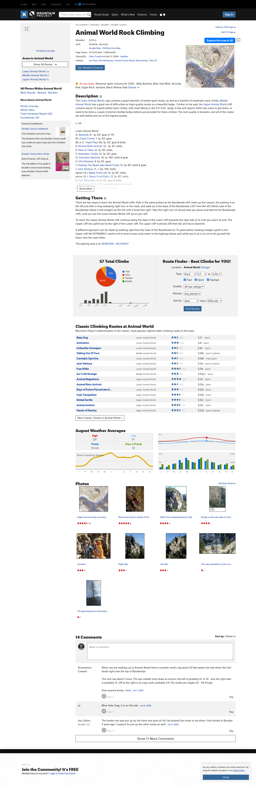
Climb (23, 4)
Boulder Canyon (119, 24)
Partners (142, 14)
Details (133, 87)
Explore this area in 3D (220, 40)
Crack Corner (86, 138)
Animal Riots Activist (90, 146)
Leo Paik (93, 60)
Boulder (105, 24)
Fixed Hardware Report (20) (36, 113)
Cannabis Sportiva (89, 157)
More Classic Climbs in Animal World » (100, 417)
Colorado (94, 24)
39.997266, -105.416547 (115, 243)
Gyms (115, 14)
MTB (34, 4)
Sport (199, 279)
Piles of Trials (85, 149)
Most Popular (28, 92)
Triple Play (91, 142)
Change (205, 267)
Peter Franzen (95, 56)
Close (226, 777)
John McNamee (105, 60)
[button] (188, 66)
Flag (231, 697)
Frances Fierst (121, 60)
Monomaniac (142, 60)
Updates (124, 56)
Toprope (213, 279)
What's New (128, 14)
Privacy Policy (238, 770)
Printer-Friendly (29, 106)
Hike (43, 4)
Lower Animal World (34, 71)
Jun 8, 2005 (145, 705)
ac (79, 705)
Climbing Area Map (45, 50)
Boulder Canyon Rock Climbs (35, 153)
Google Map (95, 48)
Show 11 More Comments (155, 738)
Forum (153, 14)
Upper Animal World (34, 79)
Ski (68, 4)
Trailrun (56, 4)
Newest (41, 92)
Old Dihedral (86, 161)
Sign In (229, 14)
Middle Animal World (34, 75)
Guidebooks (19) (29, 117)
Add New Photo (227, 483)
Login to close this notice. (62, 773)
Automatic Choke (88, 153)
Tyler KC (153, 60)
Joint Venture (85, 168)
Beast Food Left (98, 172)
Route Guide (101, 14)
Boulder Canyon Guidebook (35, 128)
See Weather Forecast (90, 67)
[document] (226, 773)
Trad (188, 279)
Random (53, 92)
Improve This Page (225, 27)
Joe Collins (84, 720)
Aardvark (83, 134)
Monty (132, 60)
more (128, 690)
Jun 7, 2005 (138, 690)
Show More (85, 188)
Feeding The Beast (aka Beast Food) (98, 165)
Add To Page (228, 32)
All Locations (82, 24)
